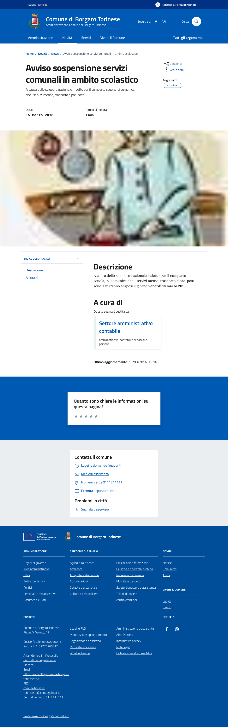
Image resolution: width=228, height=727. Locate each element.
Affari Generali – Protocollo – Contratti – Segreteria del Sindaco (42, 660)
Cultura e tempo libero (84, 593)
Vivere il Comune (112, 37)
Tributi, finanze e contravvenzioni (126, 596)
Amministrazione (40, 37)
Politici (27, 587)
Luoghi (167, 601)
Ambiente (76, 569)
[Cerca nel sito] (196, 21)
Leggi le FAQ (78, 628)
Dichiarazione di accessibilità (134, 653)
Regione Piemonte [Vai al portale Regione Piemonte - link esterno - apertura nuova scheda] (37, 5)
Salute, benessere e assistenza (136, 587)
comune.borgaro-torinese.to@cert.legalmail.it (41, 690)
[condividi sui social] (173, 64)
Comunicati (170, 569)
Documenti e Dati (34, 599)
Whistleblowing (80, 653)
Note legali (123, 647)
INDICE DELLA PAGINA (52, 258)
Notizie (167, 562)
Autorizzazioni (79, 581)
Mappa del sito (60, 716)
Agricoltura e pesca (82, 562)
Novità (67, 37)
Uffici (26, 575)
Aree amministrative (36, 569)
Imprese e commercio (130, 575)
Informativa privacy (128, 640)
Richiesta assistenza (83, 647)
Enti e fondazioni (34, 581)
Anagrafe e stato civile (84, 575)
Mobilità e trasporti (128, 581)
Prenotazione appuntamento (88, 634)
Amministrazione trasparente (135, 628)
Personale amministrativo (39, 593)
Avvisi (166, 575)
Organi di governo (34, 562)
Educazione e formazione (132, 562)
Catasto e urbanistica (83, 587)
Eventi (167, 607)
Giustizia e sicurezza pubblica (134, 569)
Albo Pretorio (124, 634)
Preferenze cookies (35, 716)
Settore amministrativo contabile (126, 327)
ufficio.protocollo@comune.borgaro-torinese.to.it (46, 676)
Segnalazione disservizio (85, 640)
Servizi (86, 37)
